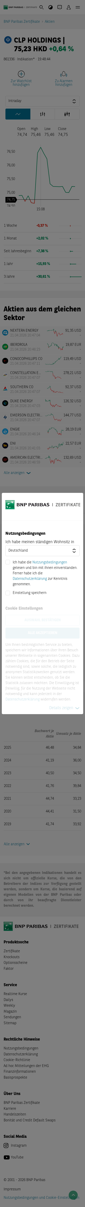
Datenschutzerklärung (30, 579)
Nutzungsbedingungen (49, 562)
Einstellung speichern (29, 593)
